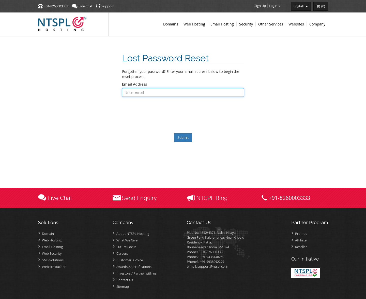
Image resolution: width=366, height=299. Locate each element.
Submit (183, 137)
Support (107, 6)
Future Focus (126, 246)
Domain (48, 233)
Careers (122, 253)
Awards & (133, 266)
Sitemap (122, 286)
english (301, 6)
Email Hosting (52, 246)
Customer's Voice (129, 260)
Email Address (134, 84)
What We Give (127, 240)
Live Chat (86, 6)
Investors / (136, 273)
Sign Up (260, 5)
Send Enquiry (139, 198)
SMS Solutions (53, 260)
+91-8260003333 (56, 6)
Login (275, 5)
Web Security (52, 253)
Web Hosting (52, 240)
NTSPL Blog (212, 198)
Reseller (301, 246)
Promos (301, 233)
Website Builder (54, 266)
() (323, 6)
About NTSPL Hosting (132, 233)
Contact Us (124, 280)
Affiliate (301, 240)
